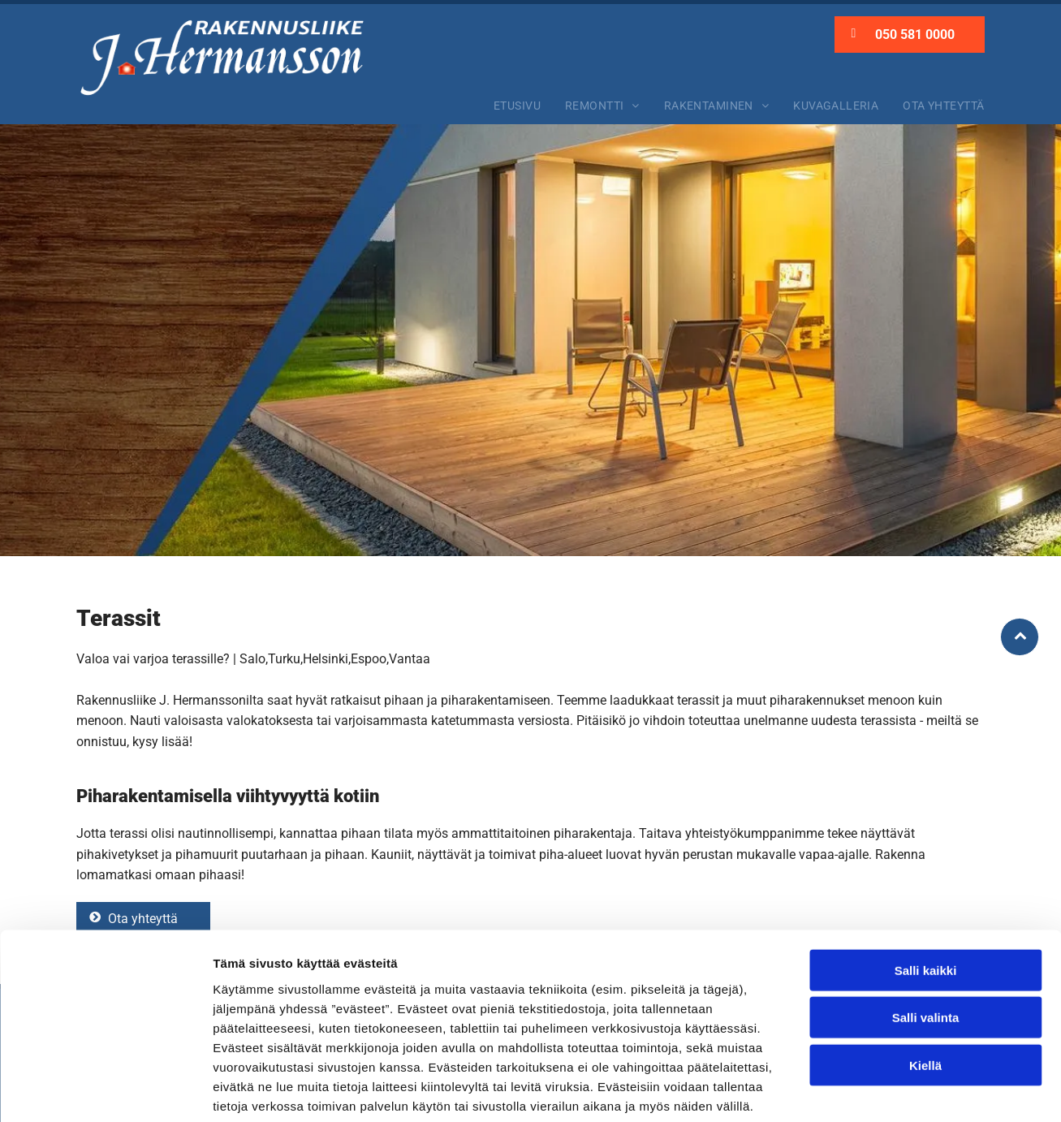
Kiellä (925, 983)
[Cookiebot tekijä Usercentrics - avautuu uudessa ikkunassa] (105, 1090)
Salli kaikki (926, 888)
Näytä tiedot (868, 1090)
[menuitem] (517, 105)
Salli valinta (926, 936)
